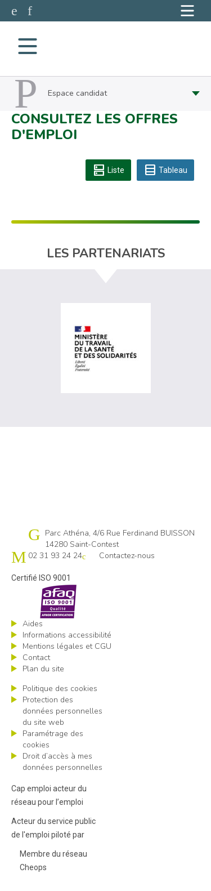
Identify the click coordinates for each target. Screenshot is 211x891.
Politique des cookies (60, 688)
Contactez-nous (127, 555)
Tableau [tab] (165, 170)
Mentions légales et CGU (67, 646)
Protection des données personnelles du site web (62, 711)
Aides (33, 623)
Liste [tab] (108, 170)
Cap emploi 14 (104, 46)
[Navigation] (187, 10)
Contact (36, 657)
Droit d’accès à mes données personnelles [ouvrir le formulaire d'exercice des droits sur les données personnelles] (62, 762)
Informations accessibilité (67, 635)
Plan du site (43, 668)
